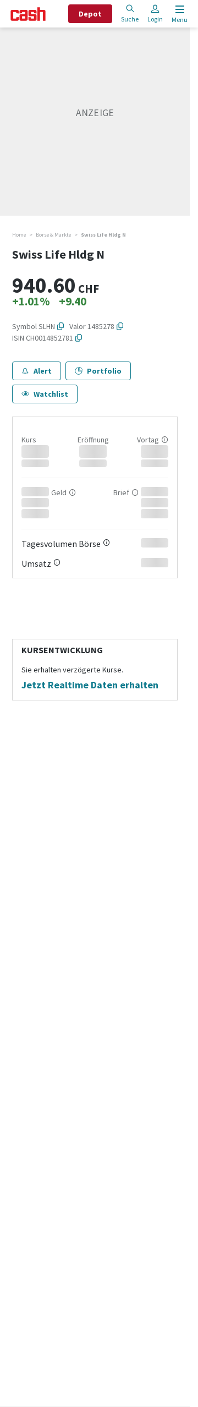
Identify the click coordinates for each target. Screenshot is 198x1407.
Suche (130, 13)
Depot (90, 14)
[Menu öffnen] (178, 14)
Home (19, 234)
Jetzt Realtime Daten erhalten (89, 685)
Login (155, 13)
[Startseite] (28, 14)
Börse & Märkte (53, 234)
